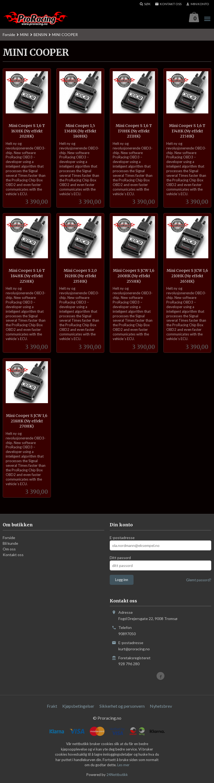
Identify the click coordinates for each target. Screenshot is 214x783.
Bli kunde (10, 543)
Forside (9, 34)
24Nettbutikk (117, 775)
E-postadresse (122, 538)
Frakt (52, 706)
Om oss (9, 549)
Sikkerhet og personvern (122, 706)
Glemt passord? (198, 580)
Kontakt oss (13, 555)
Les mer (123, 765)
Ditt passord (120, 558)
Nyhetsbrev (161, 706)
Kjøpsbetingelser (78, 706)
